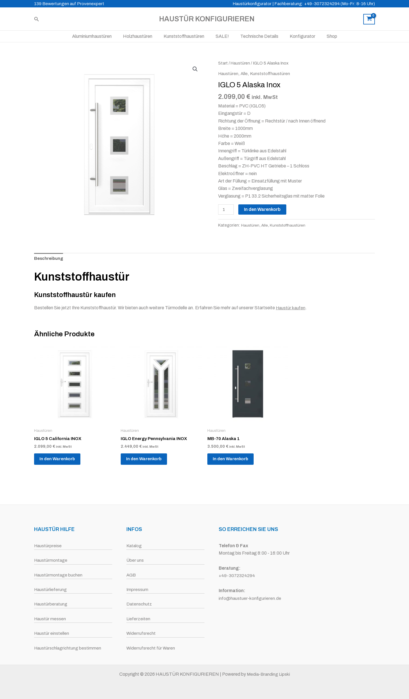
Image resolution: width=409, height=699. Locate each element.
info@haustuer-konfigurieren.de (250, 598)
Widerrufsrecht (141, 633)
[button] (36, 19)
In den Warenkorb (263, 209)
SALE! (222, 36)
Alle (245, 73)
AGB (131, 575)
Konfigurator (298, 36)
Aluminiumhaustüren (98, 36)
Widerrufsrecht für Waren (151, 648)
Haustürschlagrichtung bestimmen (68, 648)
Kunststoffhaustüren (186, 36)
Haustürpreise (48, 545)
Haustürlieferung (51, 589)
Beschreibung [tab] (49, 259)
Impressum (137, 589)
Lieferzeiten (138, 618)
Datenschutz (139, 603)
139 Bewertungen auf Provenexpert (69, 3)
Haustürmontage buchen (59, 575)
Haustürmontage (51, 560)
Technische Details (257, 36)
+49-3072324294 (237, 575)
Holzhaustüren (142, 36)
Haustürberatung (51, 603)
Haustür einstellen (52, 633)
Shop (325, 36)
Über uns (135, 560)
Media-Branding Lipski (268, 674)
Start (223, 63)
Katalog (134, 545)
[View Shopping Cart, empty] (369, 19)
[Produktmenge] (226, 209)
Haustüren (241, 63)
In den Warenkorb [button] (61, 461)
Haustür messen (50, 618)
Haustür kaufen (291, 308)
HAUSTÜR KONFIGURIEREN (206, 19)
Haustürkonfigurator (252, 3)
